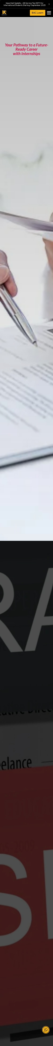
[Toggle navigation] (49, 13)
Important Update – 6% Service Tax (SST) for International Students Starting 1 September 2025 (27, 4)
